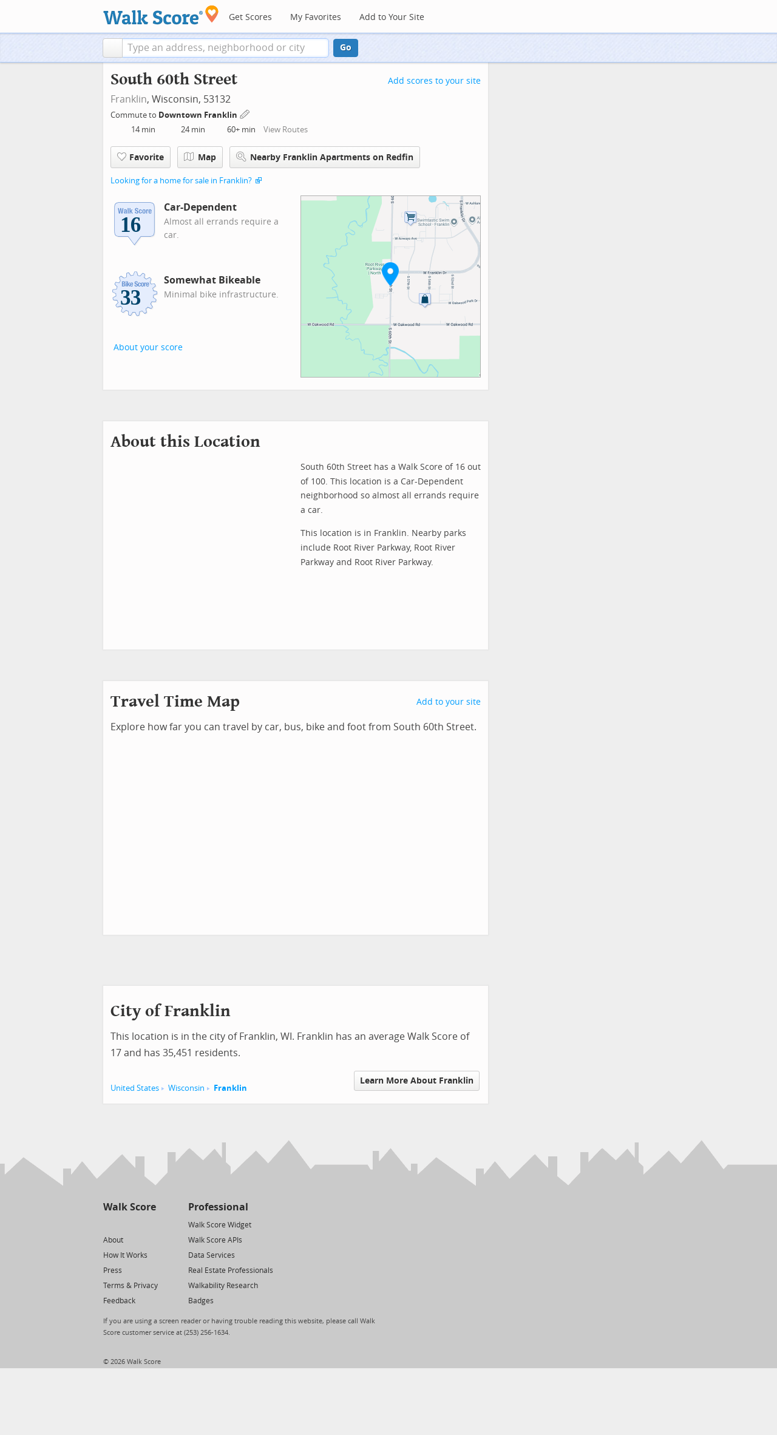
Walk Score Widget (219, 1225)
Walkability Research (223, 1285)
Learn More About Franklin (416, 1081)
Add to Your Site (391, 17)
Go (345, 47)
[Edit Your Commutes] (245, 113)
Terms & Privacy (130, 1285)
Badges (201, 1301)
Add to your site (448, 702)
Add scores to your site (434, 81)
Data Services (211, 1255)
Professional (218, 1207)
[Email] (148, 1224)
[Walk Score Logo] (161, 15)
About (113, 1240)
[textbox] (225, 48)
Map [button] (200, 157)
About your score (148, 347)
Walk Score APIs (215, 1240)
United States (134, 1088)
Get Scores (250, 17)
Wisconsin (186, 1088)
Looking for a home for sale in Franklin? (181, 180)
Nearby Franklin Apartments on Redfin (324, 157)
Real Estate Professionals (230, 1270)
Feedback (119, 1301)
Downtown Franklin (198, 115)
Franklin (128, 99)
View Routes (285, 129)
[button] (113, 48)
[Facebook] (129, 1224)
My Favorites (315, 17)
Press (112, 1270)
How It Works (125, 1255)
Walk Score (129, 1207)
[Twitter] (110, 1224)
